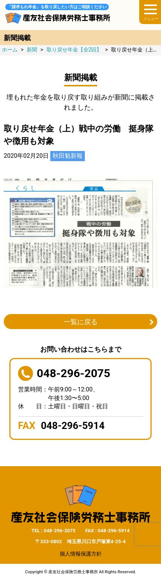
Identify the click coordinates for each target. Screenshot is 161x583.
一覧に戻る (81, 322)
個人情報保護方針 (81, 554)
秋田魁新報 (68, 155)
